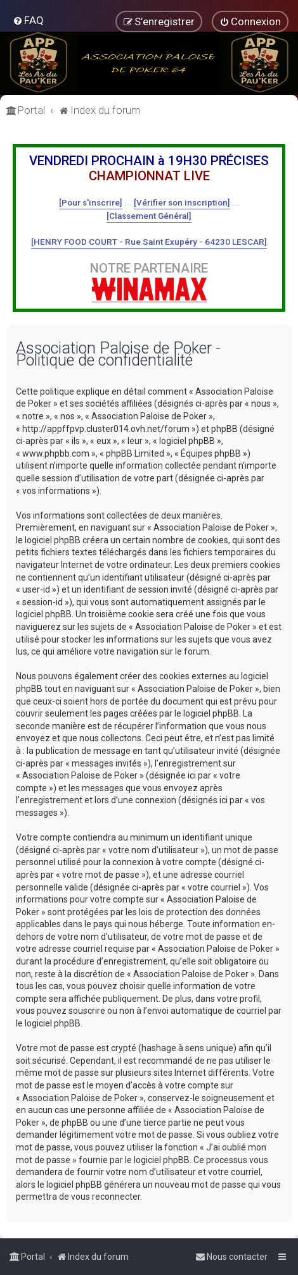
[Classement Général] (149, 216)
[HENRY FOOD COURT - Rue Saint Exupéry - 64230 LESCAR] (149, 242)
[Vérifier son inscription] (182, 202)
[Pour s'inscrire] (90, 202)
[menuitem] (28, 20)
